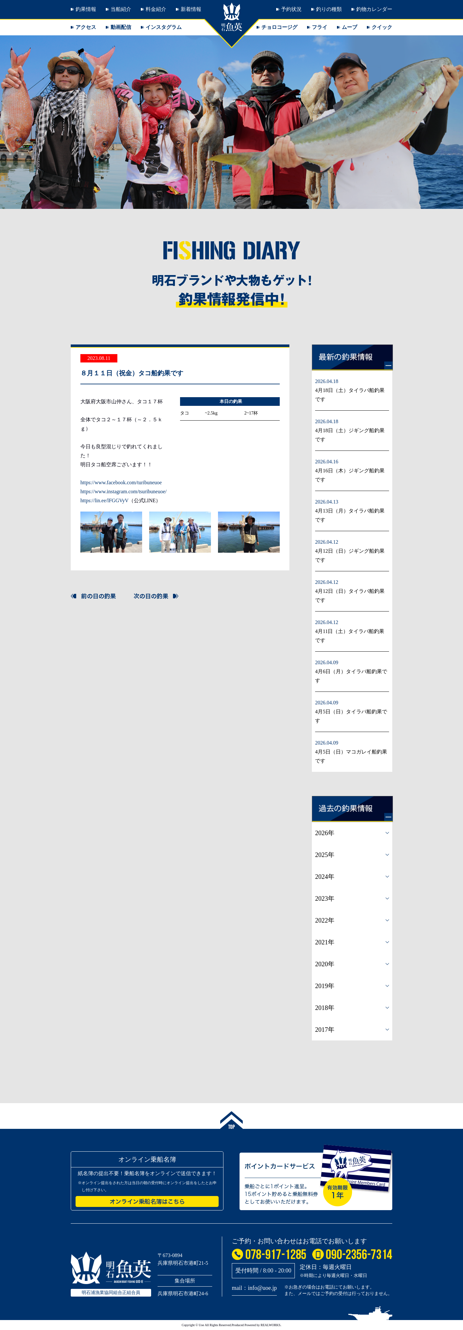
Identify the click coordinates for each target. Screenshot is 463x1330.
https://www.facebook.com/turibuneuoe (121, 482)
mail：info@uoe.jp (254, 1288)
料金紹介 (156, 9)
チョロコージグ (279, 27)
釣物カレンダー (374, 9)
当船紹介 (121, 9)
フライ (319, 27)
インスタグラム (164, 27)
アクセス (86, 27)
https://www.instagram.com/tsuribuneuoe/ (123, 491)
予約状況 (291, 9)
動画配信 (121, 27)
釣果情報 (86, 9)
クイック (382, 27)
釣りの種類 (329, 9)
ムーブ (349, 27)
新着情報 (191, 9)
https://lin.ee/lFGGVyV (104, 500)
